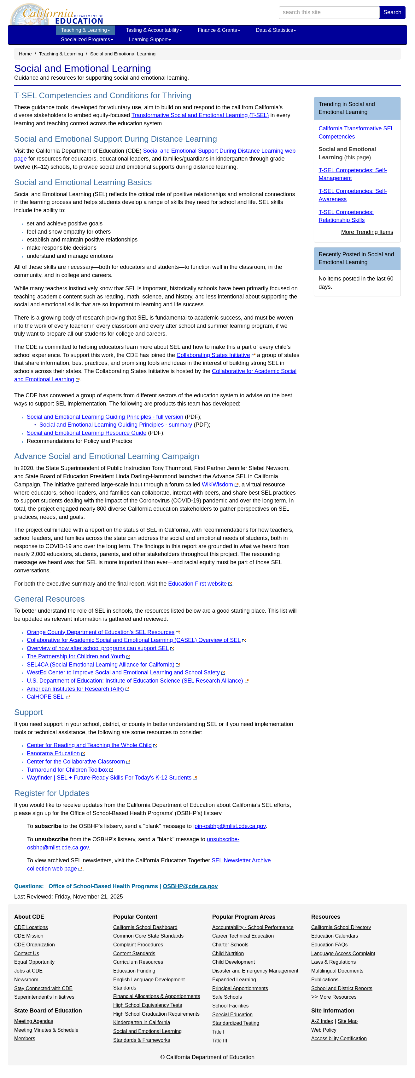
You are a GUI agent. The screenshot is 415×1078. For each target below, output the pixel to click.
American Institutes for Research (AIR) (78, 689)
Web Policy (323, 1030)
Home (25, 53)
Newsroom (26, 979)
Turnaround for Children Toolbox (70, 770)
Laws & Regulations (333, 962)
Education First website (200, 584)
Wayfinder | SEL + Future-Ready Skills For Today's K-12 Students (112, 777)
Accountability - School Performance (253, 927)
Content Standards (134, 953)
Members (24, 1038)
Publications (324, 979)
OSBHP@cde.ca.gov (190, 886)
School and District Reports (341, 988)
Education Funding (134, 970)
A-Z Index (322, 1021)
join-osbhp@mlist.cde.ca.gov (229, 826)
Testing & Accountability (154, 30)
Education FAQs (329, 944)
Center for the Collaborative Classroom (78, 761)
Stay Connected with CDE (43, 988)
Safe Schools (227, 997)
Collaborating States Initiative (216, 355)
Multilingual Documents (337, 970)
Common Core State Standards (148, 936)
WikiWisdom (220, 484)
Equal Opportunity (34, 962)
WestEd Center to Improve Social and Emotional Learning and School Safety (126, 672)
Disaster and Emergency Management (255, 970)
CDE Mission (28, 936)
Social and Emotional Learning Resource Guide (95, 433)
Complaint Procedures (138, 944)
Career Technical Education (243, 936)
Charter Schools (230, 944)
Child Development (233, 962)
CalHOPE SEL (48, 697)
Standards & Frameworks (141, 1040)
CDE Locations (31, 927)
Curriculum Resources (138, 962)
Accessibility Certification (339, 1038)
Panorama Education (56, 753)
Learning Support (150, 39)
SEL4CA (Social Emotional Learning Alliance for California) (103, 664)
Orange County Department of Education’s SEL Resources (103, 632)
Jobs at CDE (28, 970)
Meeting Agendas (33, 1021)
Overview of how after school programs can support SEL (100, 648)
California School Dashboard (145, 927)
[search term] (329, 12)
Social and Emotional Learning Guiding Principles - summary (124, 425)
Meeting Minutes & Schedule (46, 1030)
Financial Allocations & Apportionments (156, 996)
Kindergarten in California (141, 1022)
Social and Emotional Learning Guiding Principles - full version (113, 417)
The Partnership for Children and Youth (78, 656)
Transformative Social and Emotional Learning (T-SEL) (200, 115)
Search (392, 12)
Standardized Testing (235, 1023)
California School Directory (341, 927)
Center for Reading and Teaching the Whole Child (92, 745)
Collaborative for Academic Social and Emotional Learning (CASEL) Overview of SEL (136, 640)
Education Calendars (334, 936)
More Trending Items (367, 232)
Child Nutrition (228, 953)
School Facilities (230, 1005)
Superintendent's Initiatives (44, 997)
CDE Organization (34, 944)
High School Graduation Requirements (156, 1014)
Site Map (348, 1021)
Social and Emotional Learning (147, 1031)
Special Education (232, 1014)
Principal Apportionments (240, 988)
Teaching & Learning (85, 30)
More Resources (337, 997)
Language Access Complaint (343, 953)
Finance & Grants (219, 30)
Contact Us (26, 953)
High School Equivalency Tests (147, 1005)
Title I (218, 1032)
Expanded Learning (234, 979)
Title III (219, 1040)
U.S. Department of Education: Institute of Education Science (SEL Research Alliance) (137, 681)
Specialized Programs (87, 39)
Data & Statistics (276, 30)
